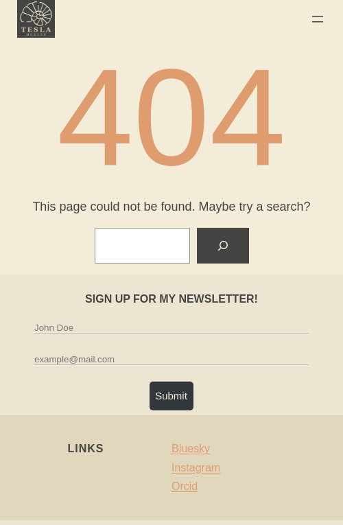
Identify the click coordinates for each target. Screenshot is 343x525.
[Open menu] (317, 19)
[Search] (223, 246)
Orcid (185, 486)
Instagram (196, 468)
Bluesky (191, 448)
